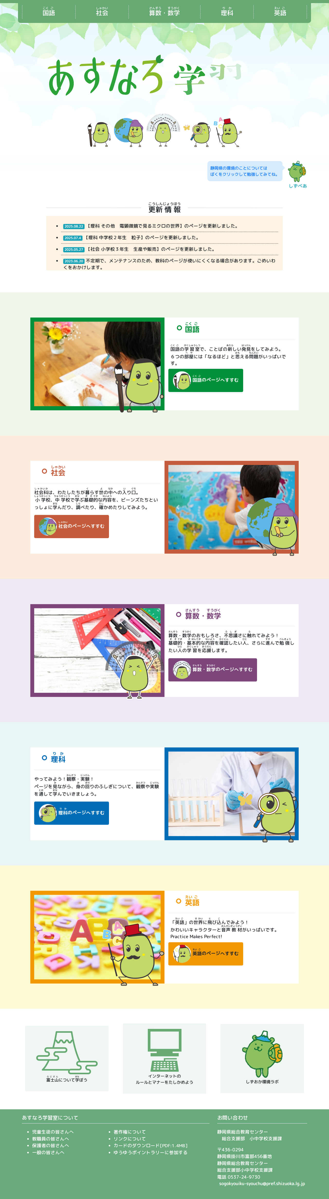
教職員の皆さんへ (50, 1139)
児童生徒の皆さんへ (53, 1132)
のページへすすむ (206, 380)
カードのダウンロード (137, 1145)
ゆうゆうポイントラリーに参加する (151, 1152)
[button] (43, 364)
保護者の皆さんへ (50, 1145)
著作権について (130, 1132)
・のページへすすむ (213, 670)
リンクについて (130, 1139)
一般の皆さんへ (48, 1152)
